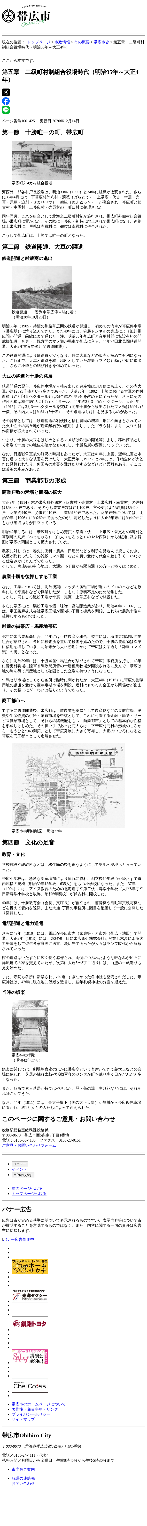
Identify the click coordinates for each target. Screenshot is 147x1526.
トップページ (38, 42)
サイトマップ (23, 1419)
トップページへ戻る (29, 1194)
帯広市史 (101, 42)
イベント (19, 1169)
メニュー (20, 1164)
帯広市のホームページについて (39, 1404)
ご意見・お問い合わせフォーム (29, 1145)
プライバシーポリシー (31, 1414)
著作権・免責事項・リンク (35, 1409)
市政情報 (62, 42)
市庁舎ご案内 (23, 1469)
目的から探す (23, 1175)
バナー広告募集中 (18, 1239)
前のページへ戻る (27, 1188)
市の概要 (82, 42)
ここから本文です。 (19, 60)
